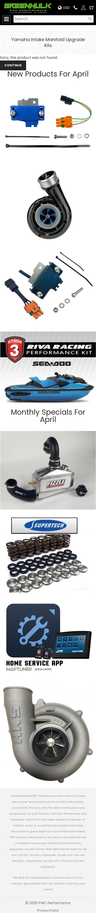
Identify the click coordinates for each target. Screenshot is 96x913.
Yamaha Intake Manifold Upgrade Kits (48, 42)
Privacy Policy (48, 910)
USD (64, 7)
